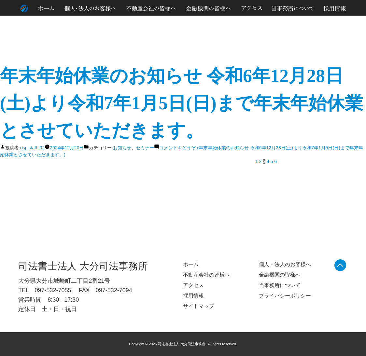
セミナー (145, 147)
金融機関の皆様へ (280, 275)
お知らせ (122, 147)
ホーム (191, 264)
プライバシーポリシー (285, 295)
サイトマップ (338, 22)
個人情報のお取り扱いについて (293, 22)
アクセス (193, 285)
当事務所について (280, 285)
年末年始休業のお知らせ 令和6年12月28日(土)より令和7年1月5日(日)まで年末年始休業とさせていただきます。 (181, 103)
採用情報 (193, 295)
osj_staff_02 (32, 147)
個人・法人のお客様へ (285, 264)
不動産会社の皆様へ (206, 275)
